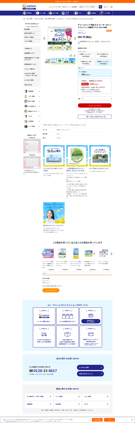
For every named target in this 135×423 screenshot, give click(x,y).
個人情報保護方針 (68, 416)
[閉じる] (132, 420)
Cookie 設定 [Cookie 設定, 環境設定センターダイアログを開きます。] (97, 420)
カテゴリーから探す (38, 18)
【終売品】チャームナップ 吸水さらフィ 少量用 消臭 (89, 263)
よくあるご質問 (28, 80)
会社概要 (29, 416)
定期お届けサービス (30, 64)
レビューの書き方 (29, 69)
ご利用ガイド (28, 48)
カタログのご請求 (31, 74)
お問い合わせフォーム (86, 374)
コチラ (97, 89)
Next (75, 38)
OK (109, 420)
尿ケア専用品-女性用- (50, 18)
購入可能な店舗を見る (94, 117)
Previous (44, 38)
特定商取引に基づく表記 (47, 416)
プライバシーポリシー (11, 422)
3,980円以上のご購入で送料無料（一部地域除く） (67, 1)
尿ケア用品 (29, 18)
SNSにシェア (74, 55)
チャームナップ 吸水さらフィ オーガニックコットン (61, 263)
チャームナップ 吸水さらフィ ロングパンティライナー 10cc (75, 263)
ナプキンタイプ (60, 18)
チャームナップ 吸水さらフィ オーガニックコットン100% (79, 18)
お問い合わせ (28, 85)
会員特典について (29, 53)
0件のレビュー (82, 33)
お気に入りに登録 (71, 55)
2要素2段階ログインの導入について (31, 58)
